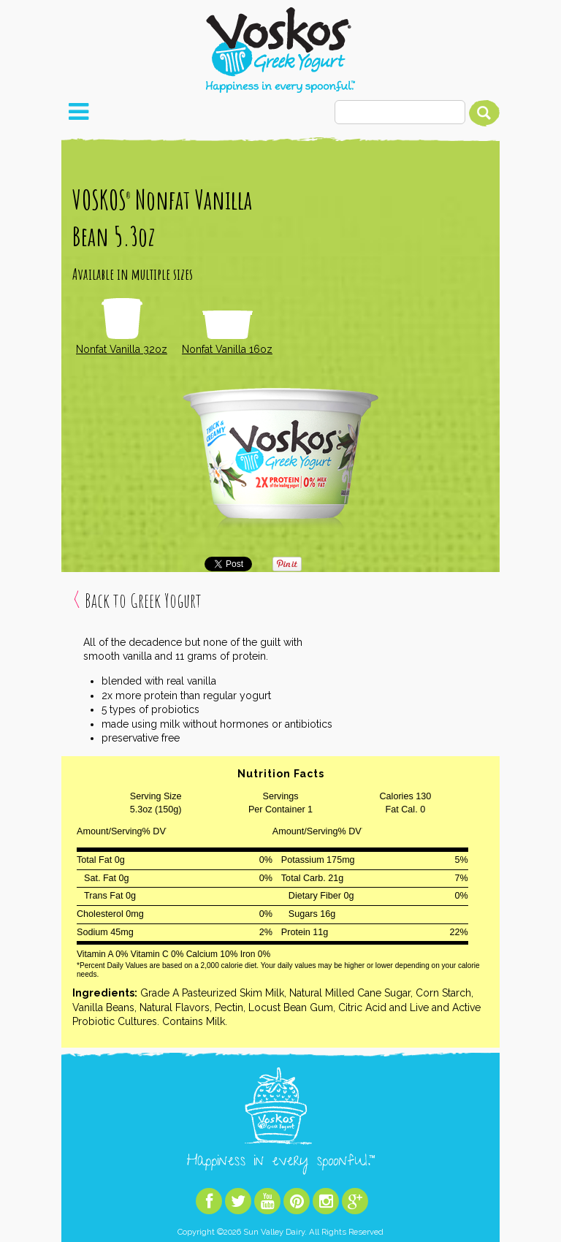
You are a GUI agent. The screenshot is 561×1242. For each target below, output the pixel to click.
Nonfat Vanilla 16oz (227, 333)
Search (484, 113)
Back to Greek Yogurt (143, 600)
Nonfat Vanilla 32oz (121, 327)
